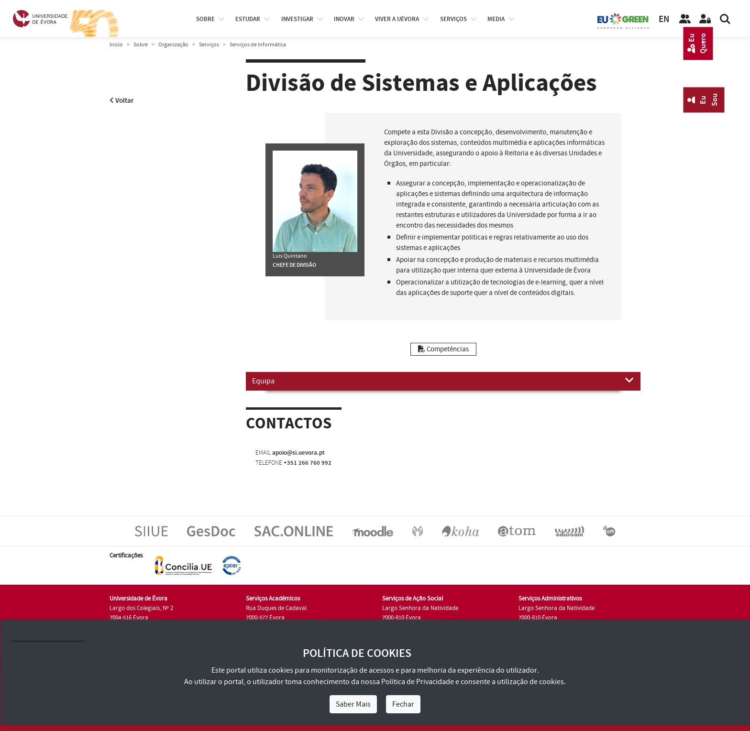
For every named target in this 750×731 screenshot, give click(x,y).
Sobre (205, 19)
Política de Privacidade (417, 682)
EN (664, 19)
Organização (173, 44)
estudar (247, 19)
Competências (443, 349)
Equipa (443, 380)
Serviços (453, 19)
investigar (297, 19)
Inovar (344, 19)
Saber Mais (353, 704)
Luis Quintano (290, 256)
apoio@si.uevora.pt (298, 452)
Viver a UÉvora (397, 19)
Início (116, 44)
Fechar (403, 704)
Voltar (122, 100)
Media (496, 19)
